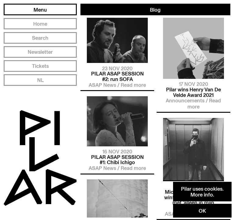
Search (40, 37)
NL (40, 79)
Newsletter (40, 51)
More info (201, 194)
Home (40, 23)
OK (202, 210)
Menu (40, 9)
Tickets (40, 65)
